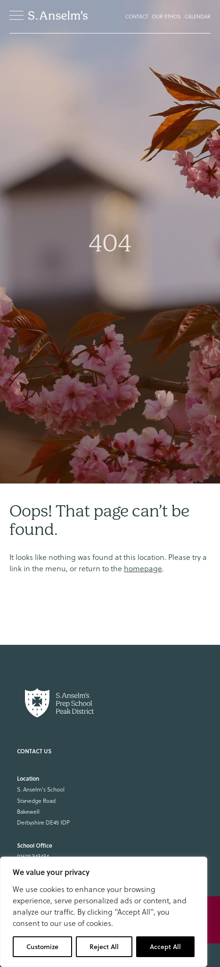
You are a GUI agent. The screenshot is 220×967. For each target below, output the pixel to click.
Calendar (198, 16)
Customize (42, 946)
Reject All (104, 946)
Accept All (165, 946)
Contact (136, 16)
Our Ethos (166, 16)
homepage (143, 568)
